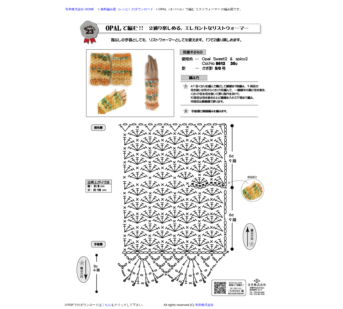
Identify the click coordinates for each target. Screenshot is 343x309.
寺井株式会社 (204, 305)
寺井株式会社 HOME (80, 9)
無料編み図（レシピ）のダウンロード (127, 9)
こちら (106, 305)
